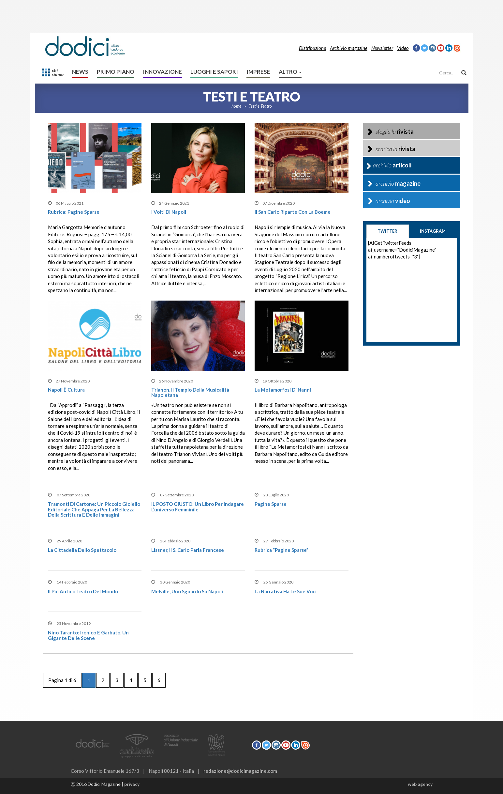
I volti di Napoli (168, 212)
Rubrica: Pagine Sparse (73, 212)
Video (403, 48)
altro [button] (290, 71)
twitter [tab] (387, 231)
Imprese (258, 71)
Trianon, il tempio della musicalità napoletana (190, 392)
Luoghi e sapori (214, 71)
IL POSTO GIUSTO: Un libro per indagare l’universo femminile (197, 506)
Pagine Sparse (271, 504)
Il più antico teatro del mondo (83, 591)
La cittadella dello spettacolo (82, 550)
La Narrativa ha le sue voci (286, 591)
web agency (420, 784)
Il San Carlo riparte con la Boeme (293, 212)
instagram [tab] (433, 231)
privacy (132, 784)
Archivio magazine (348, 48)
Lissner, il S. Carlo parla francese (187, 550)
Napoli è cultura (66, 390)
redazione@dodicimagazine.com (240, 771)
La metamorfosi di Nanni (283, 390)
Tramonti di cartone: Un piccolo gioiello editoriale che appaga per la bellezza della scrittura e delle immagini (94, 509)
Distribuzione (312, 48)
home (236, 106)
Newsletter (382, 48)
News (80, 71)
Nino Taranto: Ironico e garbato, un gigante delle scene (88, 635)
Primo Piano (115, 71)
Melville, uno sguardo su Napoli (187, 591)
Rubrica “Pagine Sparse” (281, 550)
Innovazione (162, 71)
